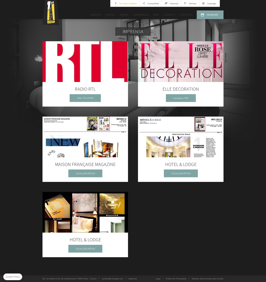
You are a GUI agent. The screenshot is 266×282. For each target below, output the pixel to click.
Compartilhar (150, 3)
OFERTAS (110, 15)
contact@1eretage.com (112, 279)
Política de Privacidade (176, 279)
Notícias (190, 3)
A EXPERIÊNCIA (141, 15)
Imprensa (171, 3)
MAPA (156, 15)
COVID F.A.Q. (186, 15)
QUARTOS (96, 15)
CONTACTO (169, 15)
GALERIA (124, 15)
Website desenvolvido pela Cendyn (208, 279)
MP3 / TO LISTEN (85, 98)
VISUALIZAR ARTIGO (85, 173)
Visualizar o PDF (180, 98)
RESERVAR (212, 15)
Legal (157, 279)
